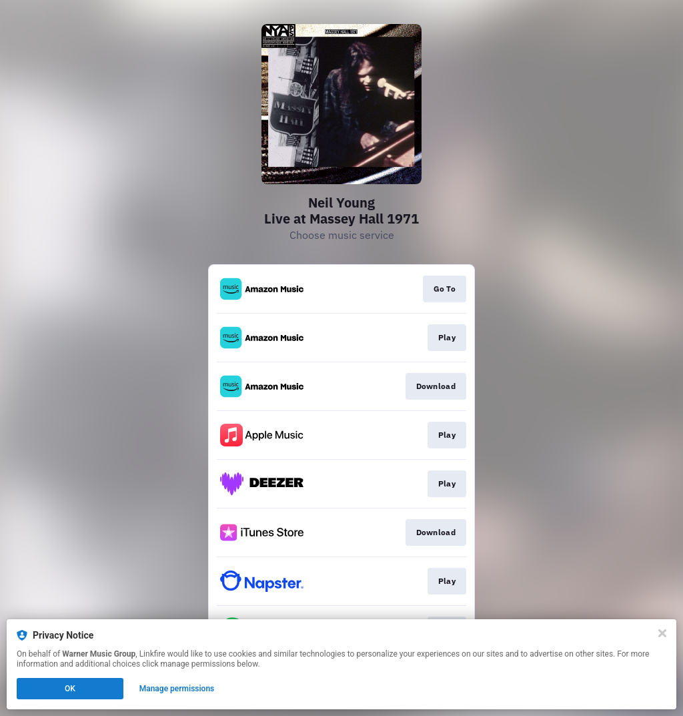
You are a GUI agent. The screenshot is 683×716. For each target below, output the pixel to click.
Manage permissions (177, 688)
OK (70, 688)
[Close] (662, 633)
